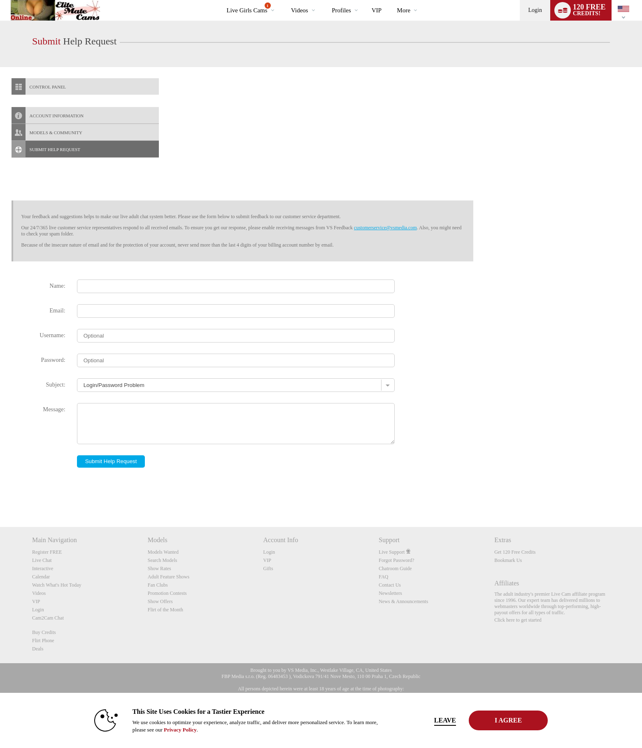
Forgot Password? (396, 560)
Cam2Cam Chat (48, 618)
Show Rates (159, 568)
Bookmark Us (508, 560)
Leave (436, 720)
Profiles (341, 10)
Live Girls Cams (248, 8)
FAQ (383, 577)
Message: (54, 409)
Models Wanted (163, 552)
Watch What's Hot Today (56, 585)
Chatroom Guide (395, 568)
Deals (37, 649)
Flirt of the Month (165, 610)
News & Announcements (403, 601)
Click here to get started (518, 620)
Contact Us (390, 585)
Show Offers (160, 601)
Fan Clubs (158, 585)
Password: (53, 360)
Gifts (268, 568)
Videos (299, 10)
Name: (57, 285)
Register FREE (47, 552)
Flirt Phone (43, 640)
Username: (52, 335)
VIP (376, 10)
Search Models (162, 560)
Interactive (42, 568)
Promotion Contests (167, 593)
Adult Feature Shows (168, 577)
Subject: (55, 384)
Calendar (41, 577)
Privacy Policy (171, 730)
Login (535, 10)
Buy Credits (44, 632)
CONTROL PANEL (39, 86)
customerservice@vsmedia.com (385, 228)
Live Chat (42, 560)
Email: (57, 310)
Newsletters (390, 593)
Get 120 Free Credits (514, 552)
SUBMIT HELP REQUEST (46, 149)
